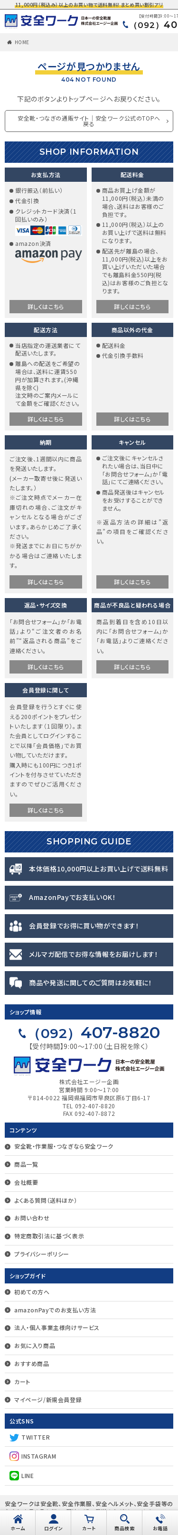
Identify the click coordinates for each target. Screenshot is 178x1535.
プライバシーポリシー (41, 1254)
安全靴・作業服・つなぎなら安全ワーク (63, 1146)
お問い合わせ (32, 1218)
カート (22, 1381)
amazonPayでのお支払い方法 (55, 1310)
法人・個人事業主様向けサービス (57, 1327)
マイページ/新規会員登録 (48, 1399)
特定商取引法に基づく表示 (49, 1236)
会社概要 (26, 1182)
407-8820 (93, 1032)
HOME (22, 42)
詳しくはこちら (46, 306)
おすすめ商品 (31, 1363)
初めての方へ (32, 1292)
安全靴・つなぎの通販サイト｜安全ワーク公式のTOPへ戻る (89, 121)
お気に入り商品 (34, 1345)
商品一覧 (26, 1164)
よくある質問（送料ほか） (45, 1200)
